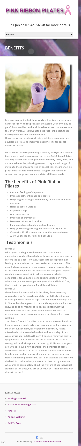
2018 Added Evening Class (22, 404)
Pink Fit (12, 410)
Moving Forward (17, 398)
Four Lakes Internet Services (47, 441)
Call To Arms (14, 422)
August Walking (16, 416)
